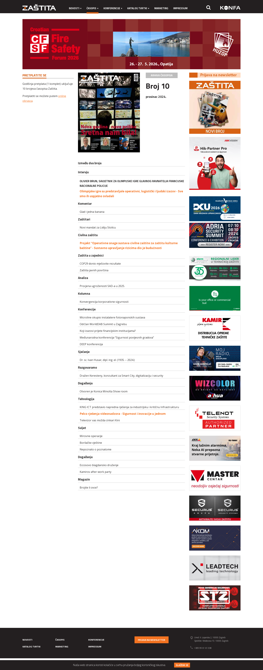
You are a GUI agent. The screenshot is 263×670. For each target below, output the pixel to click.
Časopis (92, 8)
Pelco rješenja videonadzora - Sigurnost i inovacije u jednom (123, 414)
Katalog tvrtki (138, 8)
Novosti (75, 8)
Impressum (180, 8)
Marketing (161, 8)
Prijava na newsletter (151, 640)
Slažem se (182, 665)
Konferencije (112, 8)
